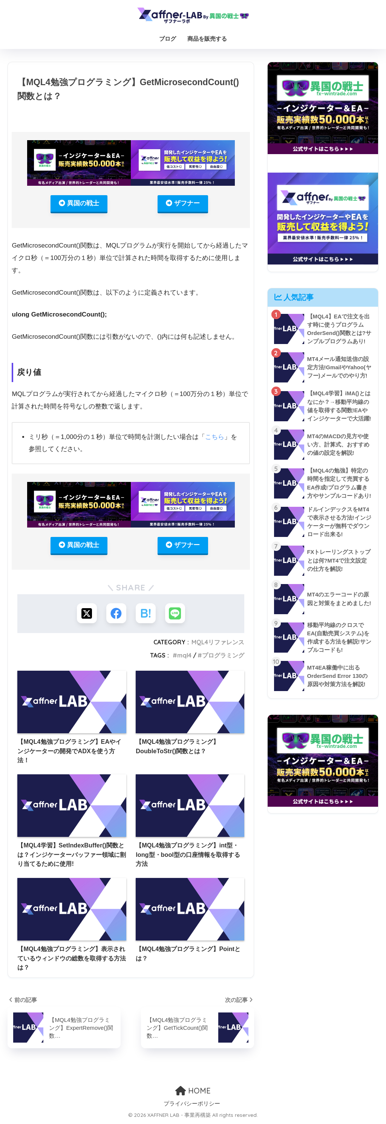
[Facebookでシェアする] (116, 614)
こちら (214, 437)
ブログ (167, 38)
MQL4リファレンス (217, 643)
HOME (193, 1092)
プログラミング (223, 657)
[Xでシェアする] (85, 614)
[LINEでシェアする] (176, 614)
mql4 (184, 657)
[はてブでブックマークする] (146, 614)
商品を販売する (207, 38)
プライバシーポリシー (192, 1105)
